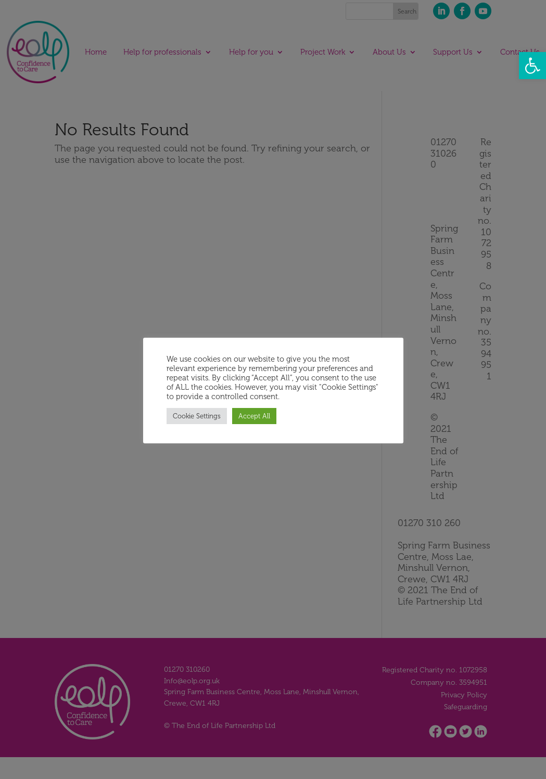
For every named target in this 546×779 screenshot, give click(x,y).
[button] (532, 65)
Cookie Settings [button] (197, 416)
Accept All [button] (254, 416)
